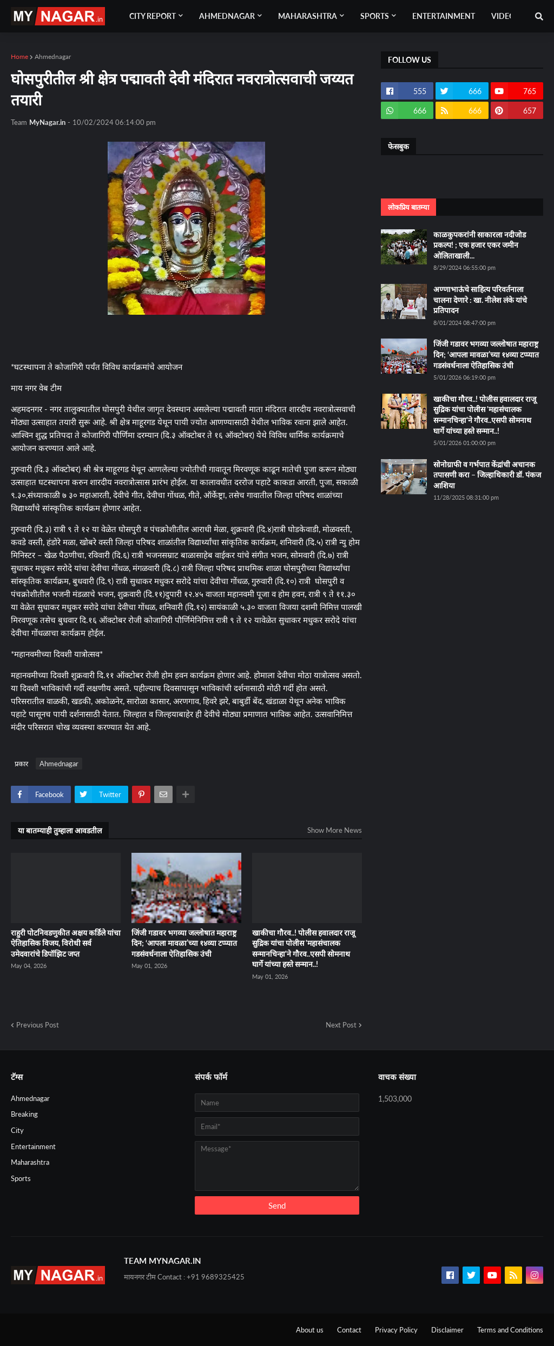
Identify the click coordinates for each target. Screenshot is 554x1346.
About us (310, 1329)
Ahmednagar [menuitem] (227, 16)
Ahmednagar (53, 56)
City (17, 1130)
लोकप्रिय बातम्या (408, 207)
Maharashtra (30, 1162)
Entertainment (33, 1146)
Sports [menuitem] (374, 16)
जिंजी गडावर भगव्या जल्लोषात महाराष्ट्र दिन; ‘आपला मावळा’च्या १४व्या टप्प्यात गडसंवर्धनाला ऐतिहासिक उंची (184, 943)
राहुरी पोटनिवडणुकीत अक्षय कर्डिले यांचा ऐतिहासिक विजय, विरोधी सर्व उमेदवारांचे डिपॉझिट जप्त (66, 943)
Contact (349, 1329)
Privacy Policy (396, 1329)
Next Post (341, 1024)
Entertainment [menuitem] (443, 16)
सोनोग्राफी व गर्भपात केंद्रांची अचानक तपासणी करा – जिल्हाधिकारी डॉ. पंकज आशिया (487, 475)
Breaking (24, 1114)
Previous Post (37, 1024)
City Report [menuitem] (152, 16)
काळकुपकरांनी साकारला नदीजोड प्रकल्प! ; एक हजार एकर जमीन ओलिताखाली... (479, 245)
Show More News (334, 830)
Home (19, 56)
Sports (21, 1178)
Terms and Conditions (510, 1329)
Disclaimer (447, 1329)
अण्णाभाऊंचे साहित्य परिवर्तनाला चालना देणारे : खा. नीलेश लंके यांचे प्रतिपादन (480, 299)
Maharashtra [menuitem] (307, 16)
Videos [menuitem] (505, 16)
